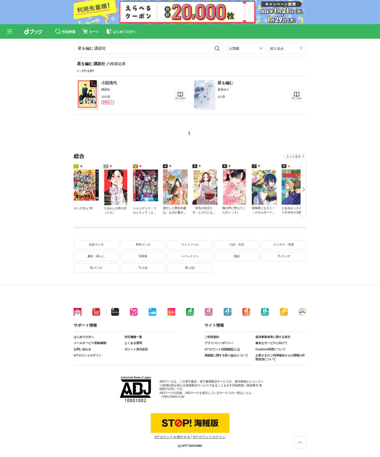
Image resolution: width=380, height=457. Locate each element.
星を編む (225, 83)
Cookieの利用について (270, 349)
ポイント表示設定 (136, 349)
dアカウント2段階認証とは (222, 349)
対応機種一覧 (133, 337)
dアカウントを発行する (172, 437)
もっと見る (293, 156)
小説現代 (109, 83)
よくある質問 (133, 343)
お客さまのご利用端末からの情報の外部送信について (280, 357)
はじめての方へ (84, 337)
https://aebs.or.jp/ (173, 396)
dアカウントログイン (88, 355)
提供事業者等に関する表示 (272, 337)
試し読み (180, 98)
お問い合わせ (82, 349)
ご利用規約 (212, 337)
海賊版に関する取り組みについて (226, 355)
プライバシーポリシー (219, 343)
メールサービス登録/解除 (90, 343)
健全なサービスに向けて (271, 343)
